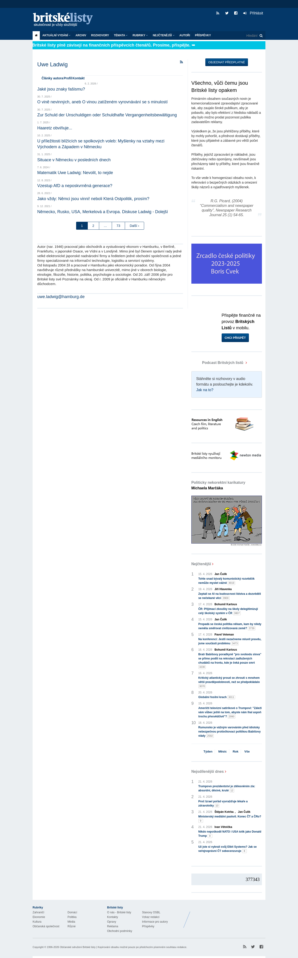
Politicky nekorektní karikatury (218, 485)
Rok (235, 751)
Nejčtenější (163, 35)
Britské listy (65, 20)
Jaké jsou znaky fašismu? (61, 89)
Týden (207, 751)
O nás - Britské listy (119, 912)
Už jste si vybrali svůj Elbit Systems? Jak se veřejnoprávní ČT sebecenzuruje (227, 849)
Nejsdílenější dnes (207, 771)
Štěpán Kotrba (224, 811)
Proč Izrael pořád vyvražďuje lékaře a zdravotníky (223, 804)
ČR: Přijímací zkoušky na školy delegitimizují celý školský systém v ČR (228, 611)
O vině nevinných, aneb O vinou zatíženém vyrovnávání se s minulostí (102, 102)
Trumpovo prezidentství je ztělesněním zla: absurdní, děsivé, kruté (226, 789)
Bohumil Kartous (225, 604)
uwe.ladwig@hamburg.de (61, 296)
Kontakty (112, 917)
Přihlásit (253, 13)
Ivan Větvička (223, 827)
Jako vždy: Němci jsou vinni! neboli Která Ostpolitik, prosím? (93, 198)
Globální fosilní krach (216, 697)
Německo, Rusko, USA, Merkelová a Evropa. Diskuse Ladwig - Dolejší (102, 211)
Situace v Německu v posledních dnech (74, 160)
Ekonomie (39, 917)
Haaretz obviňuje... (54, 128)
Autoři (184, 35)
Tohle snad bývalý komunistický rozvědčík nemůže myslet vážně (226, 581)
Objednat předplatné (226, 62)
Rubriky (140, 35)
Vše (247, 751)
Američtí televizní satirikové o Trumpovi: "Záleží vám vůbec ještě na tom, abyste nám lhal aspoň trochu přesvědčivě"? (230, 712)
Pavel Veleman (224, 634)
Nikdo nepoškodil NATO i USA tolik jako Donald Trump (229, 834)
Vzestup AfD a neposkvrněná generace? (74, 185)
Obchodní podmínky (119, 931)
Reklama (112, 926)
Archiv (80, 35)
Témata (121, 35)
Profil (68, 78)
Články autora (52, 78)
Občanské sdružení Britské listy (77, 947)
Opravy (111, 921)
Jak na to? (204, 390)
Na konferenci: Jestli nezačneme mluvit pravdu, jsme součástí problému (229, 641)
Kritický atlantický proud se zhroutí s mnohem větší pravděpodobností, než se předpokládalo (229, 682)
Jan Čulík (220, 574)
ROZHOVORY (100, 35)
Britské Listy (228, 916)
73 (118, 226)
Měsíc (222, 751)
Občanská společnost (46, 926)
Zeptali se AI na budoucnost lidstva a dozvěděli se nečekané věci (229, 596)
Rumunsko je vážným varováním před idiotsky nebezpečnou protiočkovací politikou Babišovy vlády (229, 732)
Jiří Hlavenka (223, 589)
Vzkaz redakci (150, 917)
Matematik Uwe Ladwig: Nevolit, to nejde (75, 172)
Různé (72, 926)
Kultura (37, 921)
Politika (72, 917)
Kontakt (78, 78)
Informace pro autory (155, 921)
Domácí (72, 912)
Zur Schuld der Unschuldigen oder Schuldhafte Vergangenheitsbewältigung (107, 115)
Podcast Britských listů (217, 363)
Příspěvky (203, 35)
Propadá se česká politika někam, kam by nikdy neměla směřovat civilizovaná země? (229, 626)
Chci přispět (235, 338)
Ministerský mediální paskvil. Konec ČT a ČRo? (229, 819)
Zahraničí (38, 912)
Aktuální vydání (56, 35)
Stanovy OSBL (151, 912)
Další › (134, 226)
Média (71, 921)
